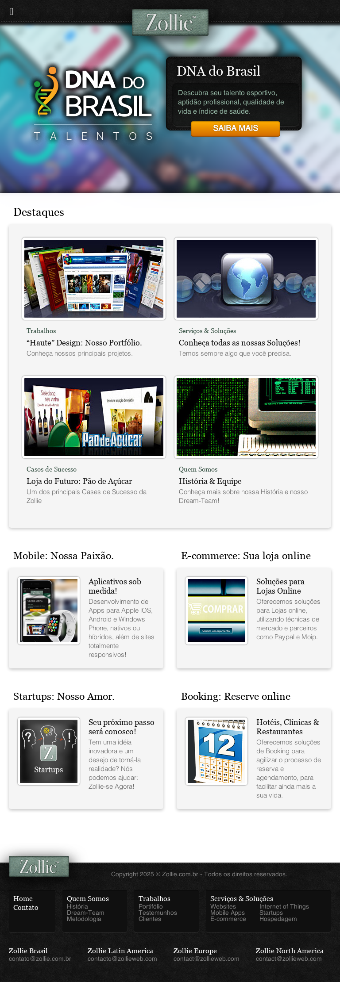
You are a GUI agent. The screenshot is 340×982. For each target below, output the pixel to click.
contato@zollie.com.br (40, 959)
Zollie (170, 22)
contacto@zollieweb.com (122, 959)
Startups (271, 913)
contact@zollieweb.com (207, 959)
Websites (223, 907)
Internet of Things (284, 907)
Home (23, 898)
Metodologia (84, 919)
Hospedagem (278, 919)
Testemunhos (158, 913)
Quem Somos (88, 898)
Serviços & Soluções (241, 898)
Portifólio (151, 907)
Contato (26, 907)
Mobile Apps (227, 913)
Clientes (150, 919)
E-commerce (228, 919)
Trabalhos (154, 898)
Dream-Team (85, 913)
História (77, 907)
